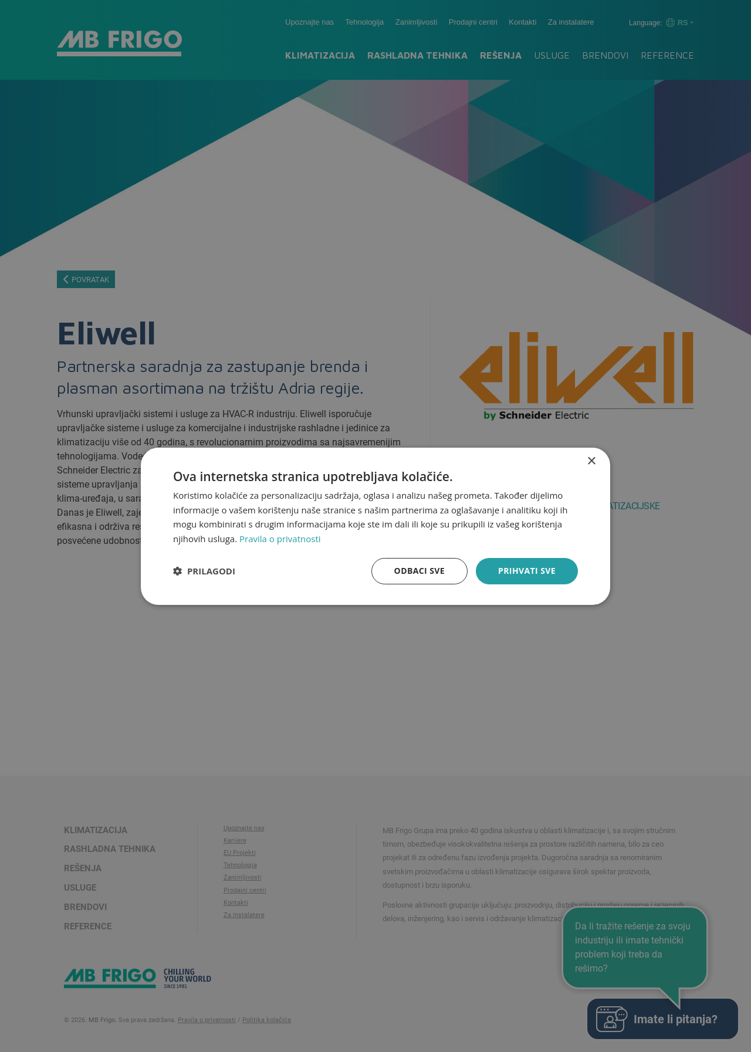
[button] (204, 571)
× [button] (591, 460)
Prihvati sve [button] (527, 570)
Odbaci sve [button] (419, 570)
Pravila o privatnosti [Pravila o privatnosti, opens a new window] (279, 538)
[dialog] (375, 525)
